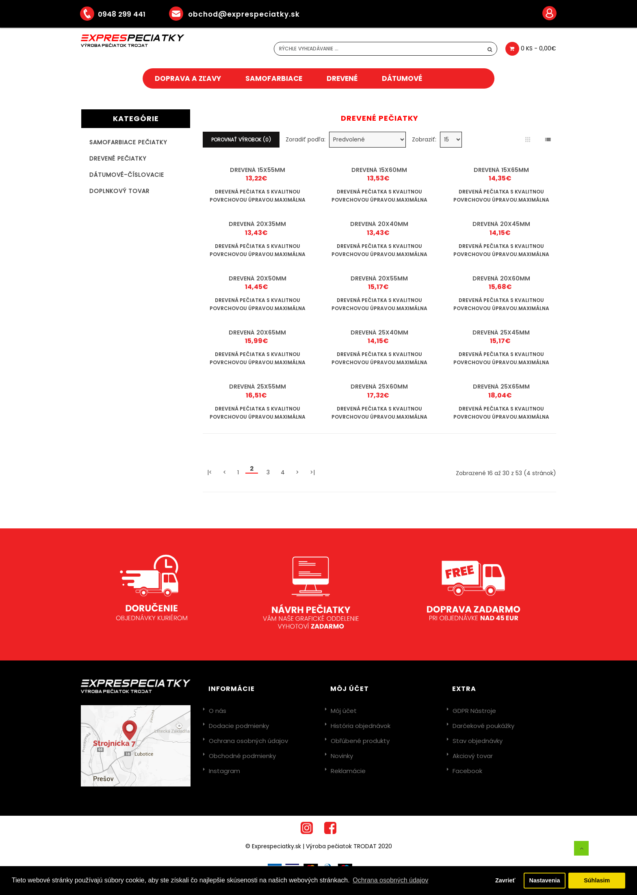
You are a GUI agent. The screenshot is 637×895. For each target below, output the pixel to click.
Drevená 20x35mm (257, 224)
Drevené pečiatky (118, 158)
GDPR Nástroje (474, 710)
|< (209, 472)
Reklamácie (348, 771)
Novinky (342, 756)
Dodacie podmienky (239, 725)
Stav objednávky (478, 740)
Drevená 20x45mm (501, 224)
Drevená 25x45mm (501, 332)
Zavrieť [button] (505, 880)
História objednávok (360, 725)
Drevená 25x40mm (379, 332)
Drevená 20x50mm (257, 278)
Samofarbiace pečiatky (128, 142)
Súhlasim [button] (597, 880)
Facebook (467, 771)
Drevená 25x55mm (257, 386)
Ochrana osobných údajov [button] (390, 880)
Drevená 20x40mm (379, 224)
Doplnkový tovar (119, 191)
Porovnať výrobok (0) (241, 139)
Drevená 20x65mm (257, 332)
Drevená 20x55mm (379, 278)
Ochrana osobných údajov (248, 740)
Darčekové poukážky (483, 725)
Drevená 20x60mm (501, 278)
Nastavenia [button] (544, 880)
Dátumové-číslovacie (126, 175)
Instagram (224, 771)
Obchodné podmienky (242, 756)
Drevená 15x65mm (501, 170)
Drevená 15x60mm (379, 170)
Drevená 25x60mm (379, 386)
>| (312, 472)
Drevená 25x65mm (501, 386)
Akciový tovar (473, 756)
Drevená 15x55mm (257, 170)
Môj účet (344, 710)
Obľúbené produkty (360, 740)
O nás (217, 710)
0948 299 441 (118, 14)
